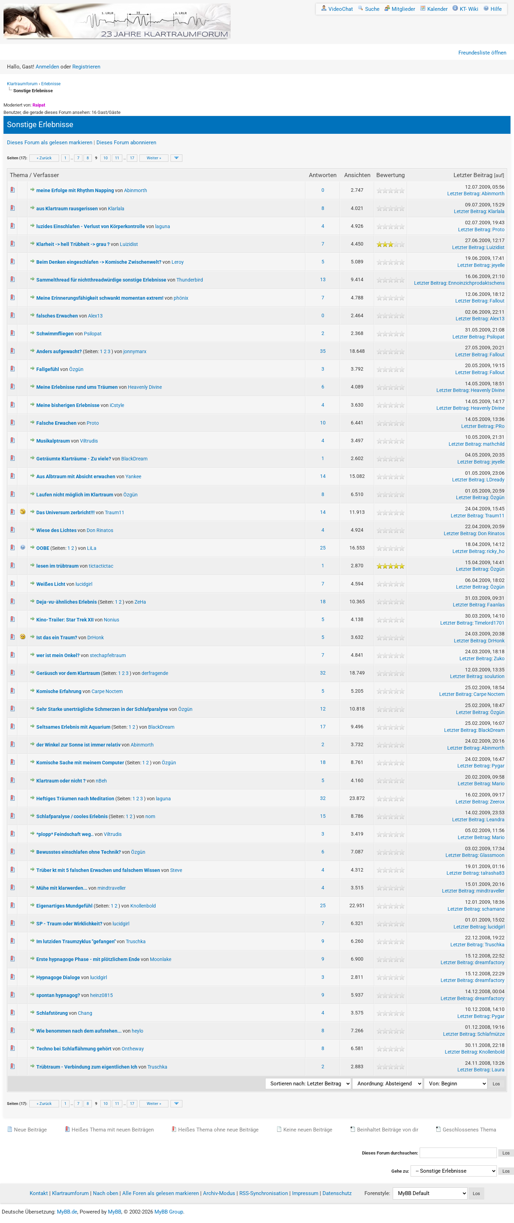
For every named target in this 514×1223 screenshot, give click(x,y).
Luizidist (129, 244)
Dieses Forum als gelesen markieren (49, 142)
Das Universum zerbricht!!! (65, 512)
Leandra (495, 819)
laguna (162, 226)
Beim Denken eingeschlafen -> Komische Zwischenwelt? (98, 262)
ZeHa (140, 602)
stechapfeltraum (108, 655)
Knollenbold (143, 906)
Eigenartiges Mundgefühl (64, 906)
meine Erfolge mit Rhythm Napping (75, 190)
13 (323, 279)
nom (150, 816)
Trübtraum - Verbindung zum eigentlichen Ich (86, 1067)
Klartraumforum (22, 83)
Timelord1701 (490, 623)
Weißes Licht (50, 584)
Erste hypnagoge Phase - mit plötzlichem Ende (88, 959)
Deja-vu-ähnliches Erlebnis (66, 602)
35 (323, 351)
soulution (494, 676)
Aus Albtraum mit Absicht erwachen (75, 476)
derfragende (155, 673)
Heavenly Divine (145, 387)
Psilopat (93, 333)
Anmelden (47, 67)
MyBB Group (168, 1212)
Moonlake (160, 959)
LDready (495, 479)
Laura (498, 1069)
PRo (500, 426)
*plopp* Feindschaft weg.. (65, 834)
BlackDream (134, 458)
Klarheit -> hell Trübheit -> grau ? (73, 244)
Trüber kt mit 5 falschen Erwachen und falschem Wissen (98, 870)
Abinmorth (135, 190)
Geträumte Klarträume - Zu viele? (73, 458)
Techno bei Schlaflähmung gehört (73, 1048)
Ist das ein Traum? (56, 637)
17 (132, 158)
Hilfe (492, 9)
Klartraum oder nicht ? (61, 781)
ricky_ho (496, 551)
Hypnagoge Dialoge (58, 977)
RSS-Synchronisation (263, 1193)
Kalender (434, 9)
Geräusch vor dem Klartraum (68, 673)
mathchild (494, 444)
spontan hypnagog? (58, 995)
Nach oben (105, 1193)
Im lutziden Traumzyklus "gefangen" (76, 941)
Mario (498, 783)
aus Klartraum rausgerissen (67, 208)
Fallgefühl (47, 369)
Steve (176, 870)
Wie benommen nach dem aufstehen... (79, 1031)
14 (323, 476)
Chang (85, 1013)
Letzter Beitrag (473, 175)
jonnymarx (134, 351)
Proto (498, 229)
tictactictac (101, 566)
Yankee (133, 476)
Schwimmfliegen (55, 333)
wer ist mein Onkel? (58, 655)
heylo (137, 1031)
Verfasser (46, 175)
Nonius (111, 620)
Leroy (178, 262)
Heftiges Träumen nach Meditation (75, 798)
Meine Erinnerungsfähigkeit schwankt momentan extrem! (100, 298)
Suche (368, 9)
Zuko (499, 658)
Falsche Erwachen (56, 423)
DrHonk (95, 637)
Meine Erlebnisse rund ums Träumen (77, 387)
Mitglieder (399, 9)
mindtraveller (111, 888)
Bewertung (390, 175)
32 (323, 673)
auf (499, 175)
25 (323, 548)
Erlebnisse (50, 83)
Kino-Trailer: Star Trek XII (65, 620)
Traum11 (114, 512)
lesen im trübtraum (57, 566)
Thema (19, 175)
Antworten (322, 175)
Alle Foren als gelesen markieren (160, 1193)
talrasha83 (493, 873)
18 (323, 601)
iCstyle (117, 405)
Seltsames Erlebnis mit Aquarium (73, 727)
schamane (493, 909)
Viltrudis (89, 441)
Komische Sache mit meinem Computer (80, 762)
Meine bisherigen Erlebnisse (68, 405)
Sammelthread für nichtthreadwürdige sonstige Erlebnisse (101, 280)
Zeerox (497, 802)
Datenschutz (337, 1193)
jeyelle (498, 265)
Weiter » (154, 158)
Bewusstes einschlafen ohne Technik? (78, 852)
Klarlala (116, 208)
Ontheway (133, 1048)
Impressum (305, 1193)
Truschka (136, 941)
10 (105, 158)
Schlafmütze (491, 1034)
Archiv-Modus (219, 1193)
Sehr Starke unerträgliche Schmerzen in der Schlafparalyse (102, 709)
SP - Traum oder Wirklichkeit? (69, 923)
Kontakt (39, 1193)
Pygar (498, 766)
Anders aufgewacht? (59, 351)
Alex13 (95, 316)
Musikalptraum (53, 441)
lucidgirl (83, 584)
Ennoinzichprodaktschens (476, 283)
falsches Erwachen (57, 316)
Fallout (497, 301)
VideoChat (337, 9)
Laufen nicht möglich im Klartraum (74, 494)
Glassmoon (492, 855)
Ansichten (357, 175)
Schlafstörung (52, 1013)
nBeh (101, 781)
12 (323, 709)
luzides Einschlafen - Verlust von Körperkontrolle (90, 226)
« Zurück (44, 158)
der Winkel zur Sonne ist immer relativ (78, 745)
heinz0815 (101, 995)
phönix (181, 298)
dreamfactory (490, 962)
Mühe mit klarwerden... (61, 888)
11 (117, 158)
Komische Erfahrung (58, 691)
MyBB (114, 1212)
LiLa (91, 548)
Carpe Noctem (107, 691)
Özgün (76, 369)
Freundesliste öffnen (482, 53)
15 (323, 816)
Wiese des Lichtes (56, 530)
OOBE (42, 548)
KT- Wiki (465, 9)
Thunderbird (189, 280)
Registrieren (86, 67)
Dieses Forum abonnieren (126, 142)
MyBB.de (67, 1212)
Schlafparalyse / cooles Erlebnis (72, 816)
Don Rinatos (100, 530)
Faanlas (496, 604)
